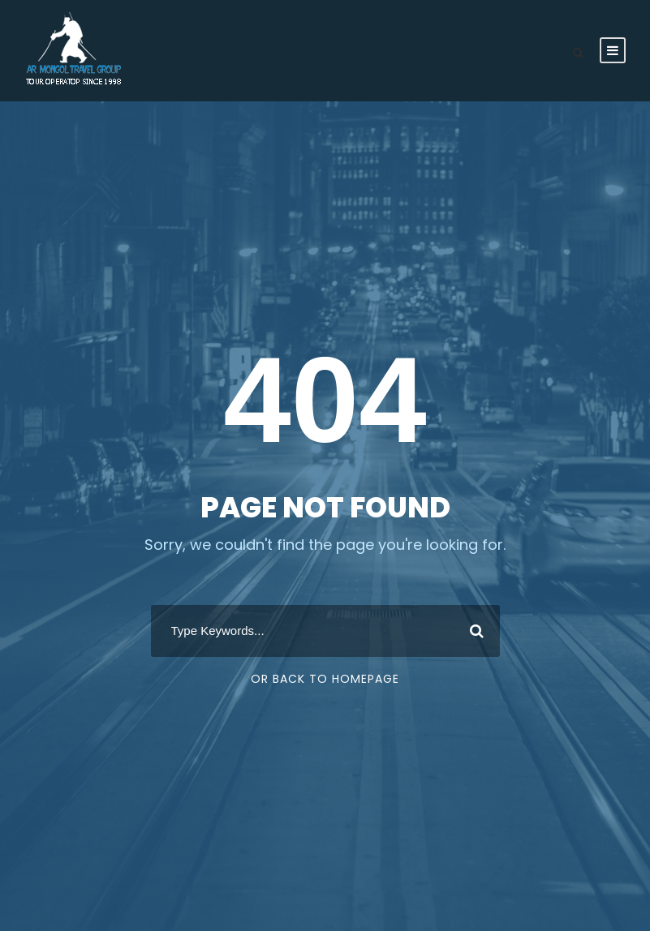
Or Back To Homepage (325, 679)
